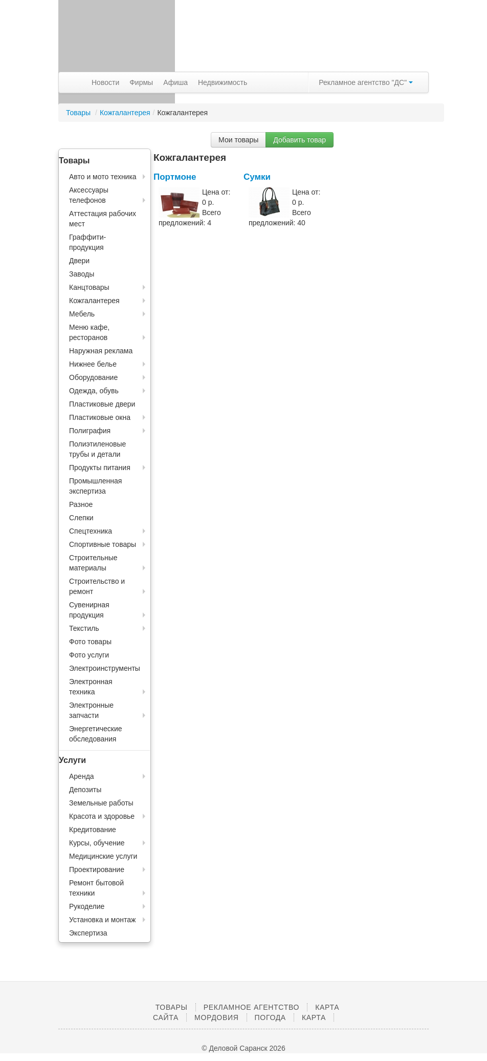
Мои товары (238, 140)
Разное (81, 504)
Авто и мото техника (103, 177)
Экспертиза (88, 933)
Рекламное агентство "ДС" (366, 82)
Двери (79, 261)
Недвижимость (222, 82)
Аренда (81, 776)
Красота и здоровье (102, 816)
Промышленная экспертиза (95, 486)
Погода (270, 1017)
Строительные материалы (93, 563)
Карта (314, 1017)
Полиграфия (89, 431)
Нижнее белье (93, 364)
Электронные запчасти (91, 710)
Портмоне (174, 177)
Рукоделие (86, 906)
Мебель (82, 314)
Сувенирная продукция (89, 610)
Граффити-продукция (87, 242)
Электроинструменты (104, 668)
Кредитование (92, 829)
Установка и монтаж (102, 920)
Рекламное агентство (251, 1007)
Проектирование (96, 869)
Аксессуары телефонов (88, 195)
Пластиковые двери (102, 404)
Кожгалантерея (125, 113)
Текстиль (84, 628)
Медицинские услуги (103, 856)
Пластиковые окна (99, 417)
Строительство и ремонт (97, 586)
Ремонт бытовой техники (96, 888)
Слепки (81, 518)
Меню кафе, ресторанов (89, 332)
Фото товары (90, 642)
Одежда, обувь (94, 391)
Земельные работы (101, 803)
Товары (79, 113)
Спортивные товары (102, 544)
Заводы (81, 274)
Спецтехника (90, 531)
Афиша (175, 82)
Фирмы (141, 82)
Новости (105, 82)
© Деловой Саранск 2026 (243, 1048)
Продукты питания (99, 467)
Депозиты (85, 790)
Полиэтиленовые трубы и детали (97, 449)
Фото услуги (89, 655)
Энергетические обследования (95, 734)
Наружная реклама (100, 351)
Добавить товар (299, 140)
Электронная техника (91, 686)
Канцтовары (89, 287)
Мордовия (216, 1017)
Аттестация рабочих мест (102, 218)
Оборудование (93, 377)
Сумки (257, 177)
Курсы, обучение (97, 843)
